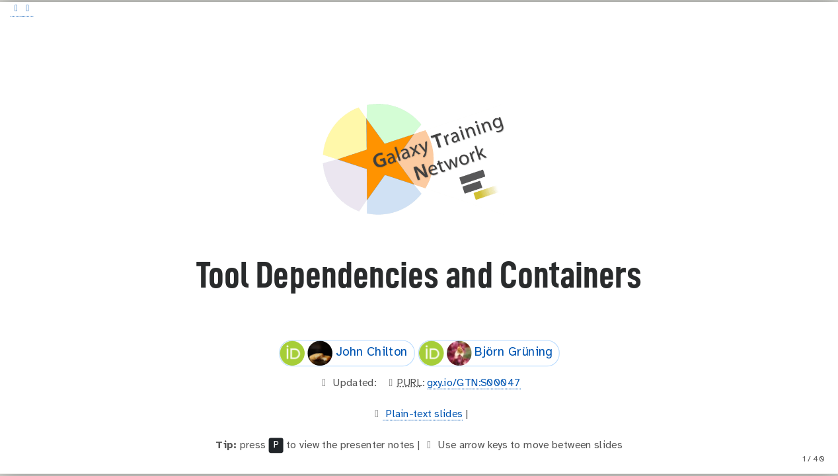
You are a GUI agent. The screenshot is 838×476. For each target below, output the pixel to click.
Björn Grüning (485, 353)
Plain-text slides (423, 414)
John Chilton (344, 353)
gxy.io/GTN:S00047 (473, 383)
